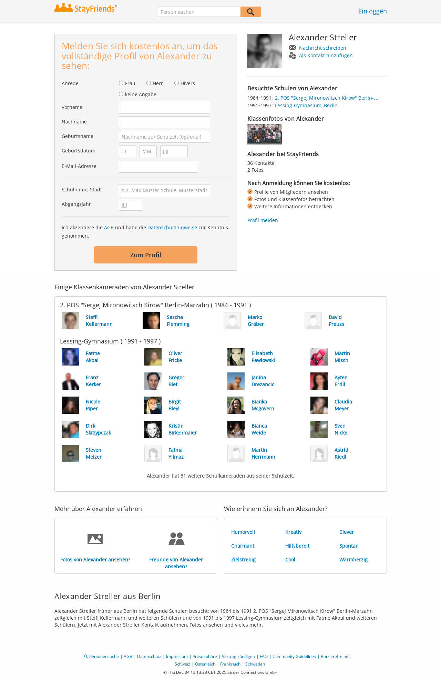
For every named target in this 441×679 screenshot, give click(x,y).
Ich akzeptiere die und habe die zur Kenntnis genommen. (145, 231)
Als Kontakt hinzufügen (326, 55)
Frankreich (230, 664)
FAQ (264, 656)
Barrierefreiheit (336, 656)
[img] (264, 134)
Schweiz (182, 664)
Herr (158, 83)
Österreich (205, 664)
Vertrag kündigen (238, 656)
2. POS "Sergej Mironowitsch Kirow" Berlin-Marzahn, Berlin (343, 97)
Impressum (177, 656)
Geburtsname (77, 136)
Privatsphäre (205, 656)
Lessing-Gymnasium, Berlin (306, 105)
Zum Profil (145, 255)
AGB (109, 227)
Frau (130, 83)
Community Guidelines (294, 656)
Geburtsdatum (78, 150)
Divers (188, 83)
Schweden (255, 664)
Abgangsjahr (76, 204)
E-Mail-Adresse (79, 166)
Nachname (74, 121)
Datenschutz (149, 656)
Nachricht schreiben (322, 47)
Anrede (70, 83)
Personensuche (104, 656)
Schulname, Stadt (82, 189)
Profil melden (262, 220)
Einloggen (372, 11)
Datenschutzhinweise (172, 227)
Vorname (72, 107)
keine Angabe (140, 94)
